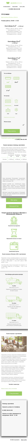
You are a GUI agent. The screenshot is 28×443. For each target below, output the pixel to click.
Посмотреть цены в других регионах (11, 138)
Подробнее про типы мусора (9, 117)
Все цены (14, 200)
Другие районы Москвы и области (9, 17)
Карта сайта (22, 6)
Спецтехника (15, 6)
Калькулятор (14, 206)
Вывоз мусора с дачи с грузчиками (9, 388)
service (16, 3)
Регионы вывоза (6, 6)
